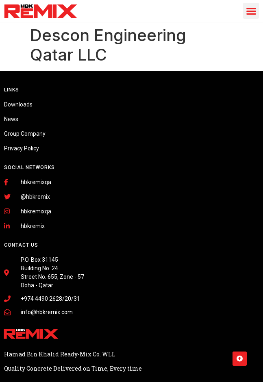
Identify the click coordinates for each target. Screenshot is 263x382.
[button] (251, 11)
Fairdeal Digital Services (40, 362)
